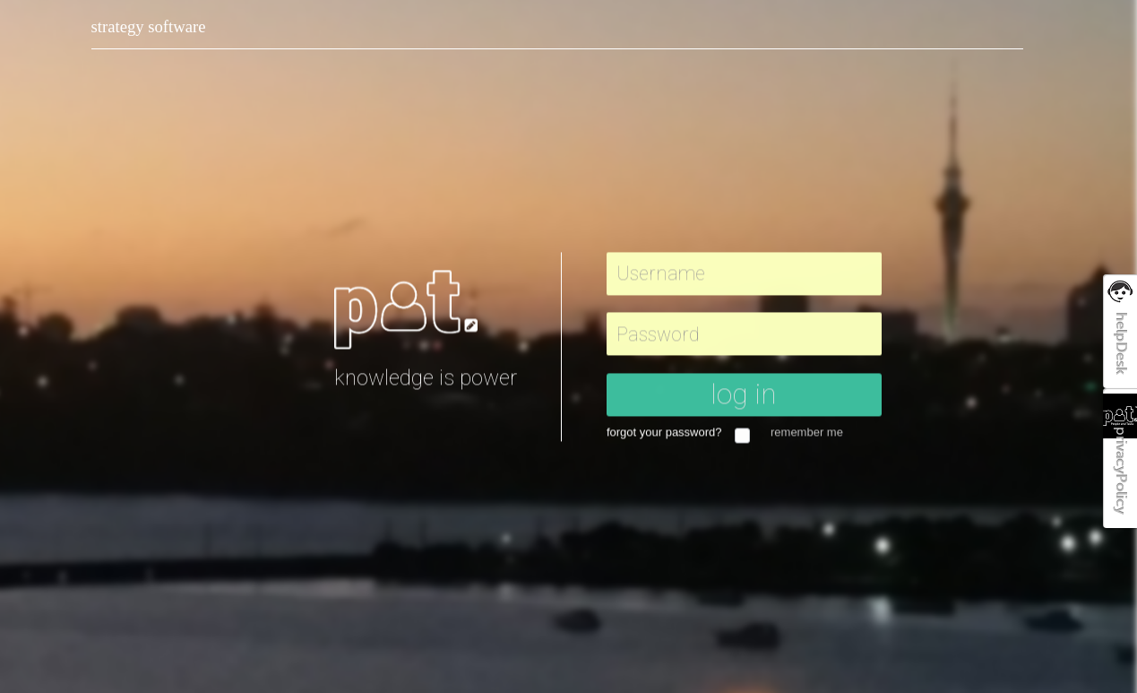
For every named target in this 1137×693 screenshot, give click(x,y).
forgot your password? (669, 434)
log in (744, 396)
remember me (807, 434)
